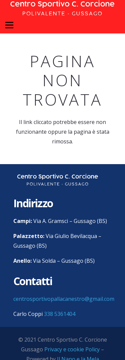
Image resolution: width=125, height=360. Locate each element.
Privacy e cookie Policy (72, 349)
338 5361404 (59, 314)
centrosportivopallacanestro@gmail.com (63, 299)
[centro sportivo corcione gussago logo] (57, 180)
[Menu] (9, 25)
